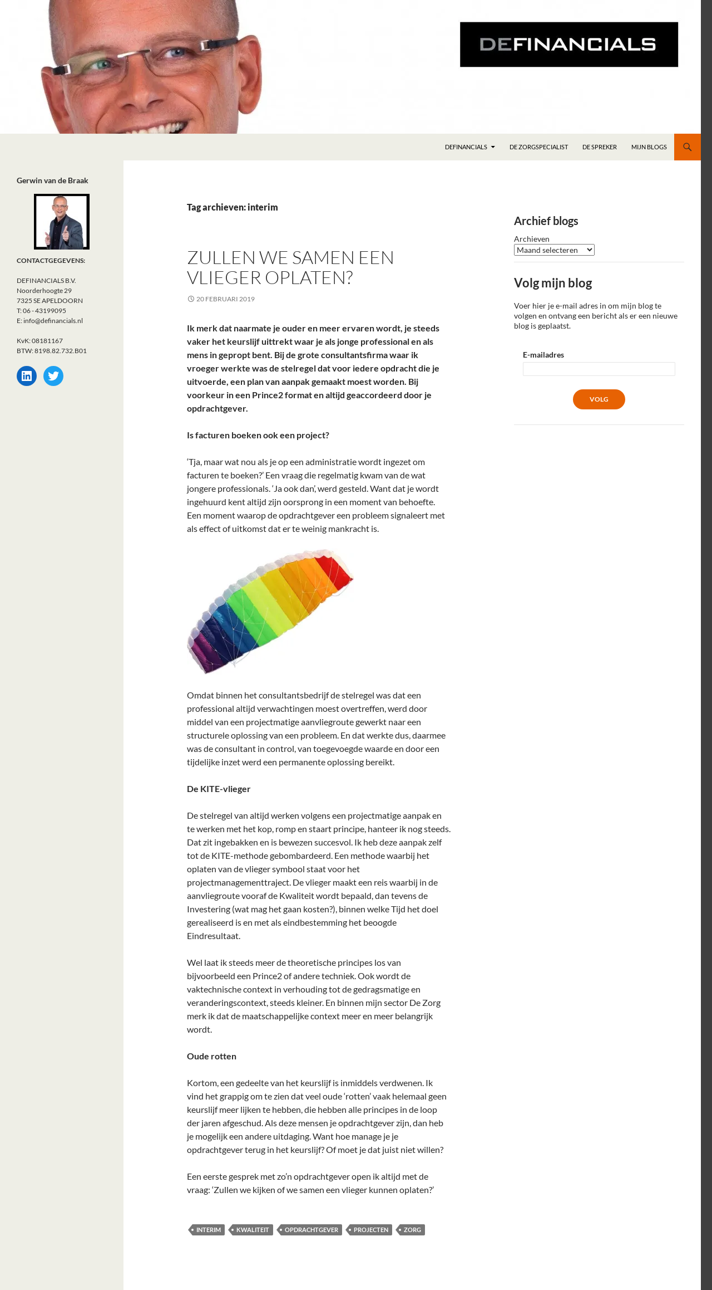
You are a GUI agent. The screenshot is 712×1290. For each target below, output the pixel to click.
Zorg (412, 1229)
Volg (599, 399)
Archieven (532, 238)
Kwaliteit (252, 1229)
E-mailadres (543, 354)
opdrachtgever (311, 1229)
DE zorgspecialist (539, 146)
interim (208, 1229)
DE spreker (599, 146)
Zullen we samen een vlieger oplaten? (290, 267)
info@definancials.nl (53, 320)
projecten (371, 1229)
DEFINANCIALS (466, 146)
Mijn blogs (649, 146)
